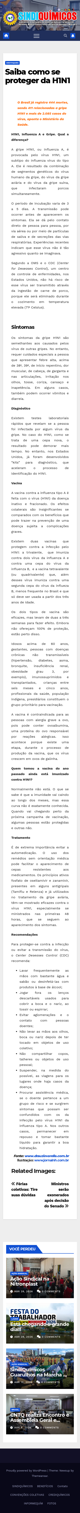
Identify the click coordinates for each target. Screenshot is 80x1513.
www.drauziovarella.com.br (46, 1156)
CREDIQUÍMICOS (59, 1494)
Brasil (15, 1409)
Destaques (12, 63)
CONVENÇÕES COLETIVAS (27, 1494)
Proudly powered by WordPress (27, 1470)
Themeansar (40, 1475)
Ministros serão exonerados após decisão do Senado (56, 1195)
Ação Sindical (19, 1273)
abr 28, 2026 (23, 1291)
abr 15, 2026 (23, 1382)
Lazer (14, 1319)
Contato (62, 1486)
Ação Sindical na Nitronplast (29, 1281)
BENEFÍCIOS (45, 1486)
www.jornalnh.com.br (51, 1160)
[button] (65, 36)
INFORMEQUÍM (33, 1503)
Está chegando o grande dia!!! (39, 1326)
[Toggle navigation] (36, 35)
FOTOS (51, 1503)
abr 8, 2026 (22, 1427)
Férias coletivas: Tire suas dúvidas (24, 1189)
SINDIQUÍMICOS (22, 1486)
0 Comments (51, 1291)
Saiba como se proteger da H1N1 (37, 76)
